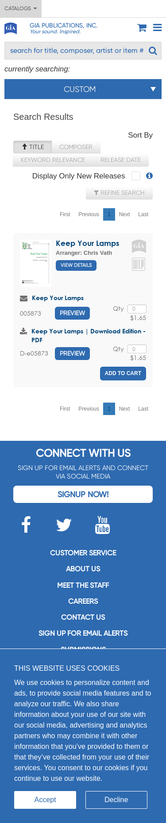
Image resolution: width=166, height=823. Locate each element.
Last (143, 214)
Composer (76, 146)
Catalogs (20, 8)
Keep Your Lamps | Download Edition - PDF (88, 335)
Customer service (83, 553)
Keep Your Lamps (87, 243)
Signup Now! (83, 494)
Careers (83, 601)
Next (124, 214)
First (65, 214)
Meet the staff (83, 585)
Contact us (83, 617)
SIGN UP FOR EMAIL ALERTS (83, 633)
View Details (76, 265)
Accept (45, 799)
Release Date (120, 159)
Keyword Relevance (53, 159)
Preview (72, 313)
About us (83, 569)
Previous (88, 214)
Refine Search (119, 192)
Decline (116, 799)
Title (32, 146)
